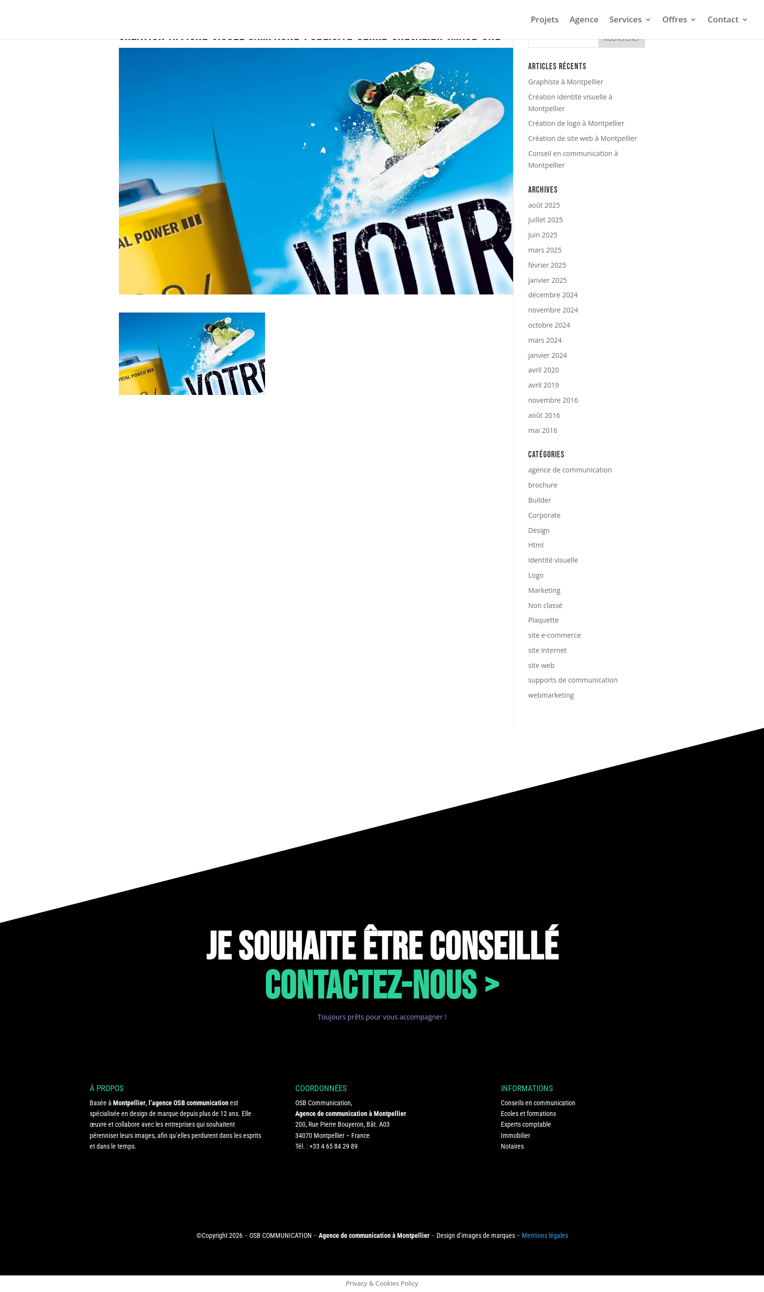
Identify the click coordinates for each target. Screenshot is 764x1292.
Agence (584, 20)
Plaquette (543, 620)
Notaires (512, 1146)
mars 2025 (545, 249)
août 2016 (544, 415)
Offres (674, 20)
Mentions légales (545, 1235)
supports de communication (573, 680)
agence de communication (570, 469)
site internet (547, 650)
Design (539, 530)
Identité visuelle (553, 560)
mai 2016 (542, 430)
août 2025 (544, 205)
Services (625, 20)
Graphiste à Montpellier (565, 81)
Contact (723, 20)
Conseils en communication (538, 1103)
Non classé (545, 605)
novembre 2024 (553, 309)
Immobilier (515, 1135)
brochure (542, 484)
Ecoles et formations (528, 1113)
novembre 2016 (553, 400)
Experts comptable (526, 1124)
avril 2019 (543, 385)
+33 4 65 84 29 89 (333, 1146)
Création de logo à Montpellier (576, 123)
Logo (536, 575)
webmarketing (551, 695)
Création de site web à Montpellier (582, 138)
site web (541, 665)
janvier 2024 (547, 355)
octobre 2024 (549, 325)
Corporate (544, 515)
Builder (539, 500)
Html (536, 544)
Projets (545, 20)
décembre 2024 (553, 294)
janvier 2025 (547, 280)
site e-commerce (554, 635)
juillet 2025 (545, 219)
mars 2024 (545, 340)
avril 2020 (543, 369)
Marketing (544, 590)
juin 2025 (542, 234)
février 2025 (547, 265)
